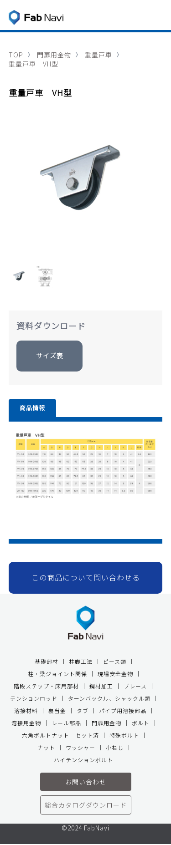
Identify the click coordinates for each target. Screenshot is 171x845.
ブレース (135, 686)
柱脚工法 (81, 661)
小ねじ (115, 747)
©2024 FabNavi (85, 828)
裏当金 (57, 710)
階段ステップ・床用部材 (46, 686)
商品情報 (32, 407)
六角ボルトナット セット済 (60, 735)
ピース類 (114, 661)
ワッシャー (80, 747)
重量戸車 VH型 (33, 63)
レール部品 (66, 723)
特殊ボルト (124, 735)
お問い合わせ (85, 781)
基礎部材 (46, 661)
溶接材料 (26, 710)
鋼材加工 (101, 686)
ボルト (141, 723)
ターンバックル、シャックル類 (109, 698)
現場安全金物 (115, 673)
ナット (46, 747)
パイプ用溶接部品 (122, 710)
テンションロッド (33, 698)
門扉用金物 (54, 54)
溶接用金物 (26, 723)
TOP (16, 54)
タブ (82, 710)
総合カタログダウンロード (86, 804)
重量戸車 (98, 54)
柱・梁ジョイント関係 (57, 673)
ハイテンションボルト (83, 760)
